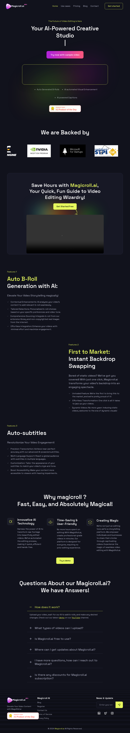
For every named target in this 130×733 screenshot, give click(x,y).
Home (55, 6)
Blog (85, 6)
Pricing (76, 6)
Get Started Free (65, 207)
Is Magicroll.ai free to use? (50, 640)
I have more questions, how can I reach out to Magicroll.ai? (63, 663)
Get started (114, 6)
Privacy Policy (43, 718)
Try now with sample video (65, 55)
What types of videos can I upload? (56, 629)
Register (41, 706)
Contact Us (42, 710)
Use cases (65, 6)
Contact (95, 6)
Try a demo (65, 560)
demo (61, 619)
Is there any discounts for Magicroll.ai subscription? (58, 678)
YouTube (76, 619)
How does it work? (45, 608)
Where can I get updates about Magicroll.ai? (62, 651)
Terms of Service (44, 714)
